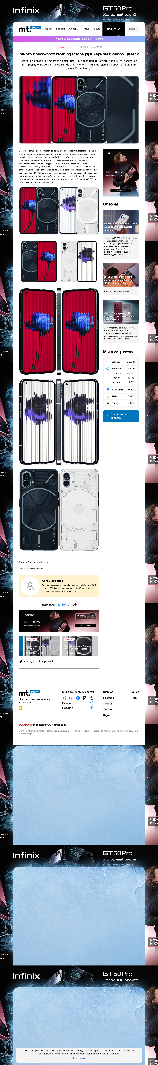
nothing (28, 661)
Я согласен (79, 1058)
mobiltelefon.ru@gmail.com (49, 1045)
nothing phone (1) (44, 661)
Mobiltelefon (42, 562)
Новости (63, 47)
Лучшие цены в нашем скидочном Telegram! (79, 38)
